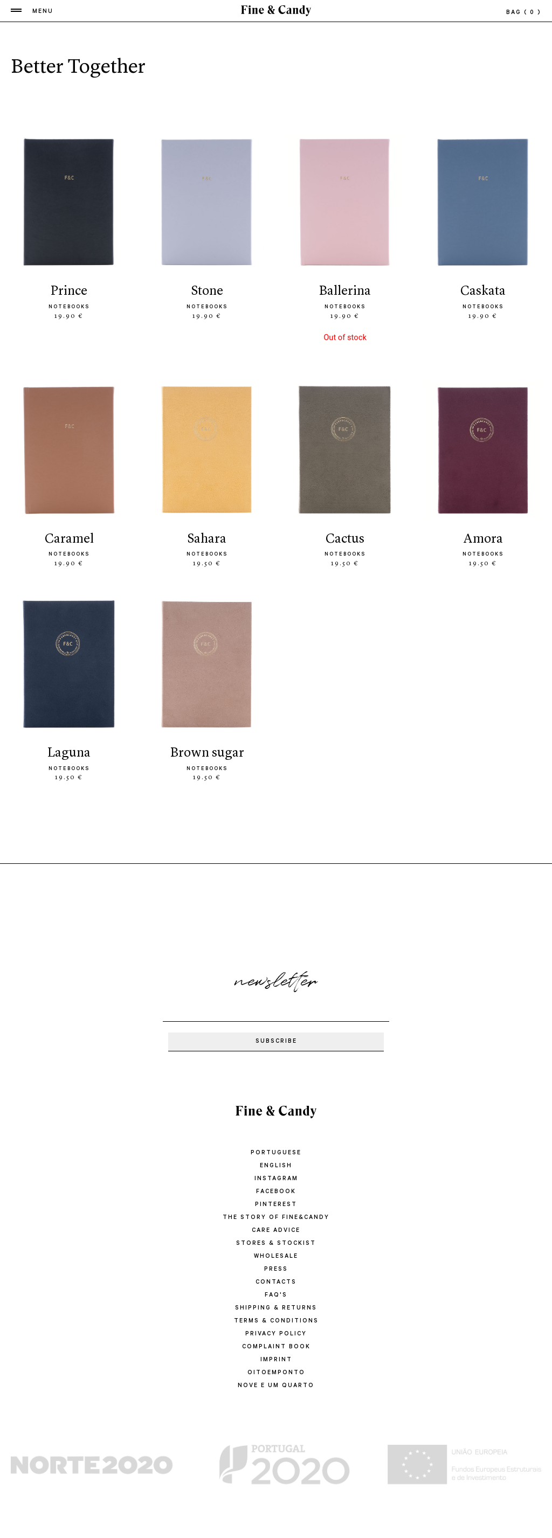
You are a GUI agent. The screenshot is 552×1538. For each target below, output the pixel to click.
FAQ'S (276, 1295)
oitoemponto (276, 1373)
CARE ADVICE (276, 1231)
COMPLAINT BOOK (276, 1347)
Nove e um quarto (276, 1386)
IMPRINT (276, 1360)
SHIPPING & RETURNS (276, 1308)
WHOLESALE (276, 1256)
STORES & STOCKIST (276, 1244)
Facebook (276, 1192)
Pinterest (276, 1205)
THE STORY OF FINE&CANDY (276, 1218)
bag (523, 13)
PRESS (276, 1269)
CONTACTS (276, 1282)
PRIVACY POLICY (276, 1334)
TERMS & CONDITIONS (276, 1321)
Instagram (276, 1179)
